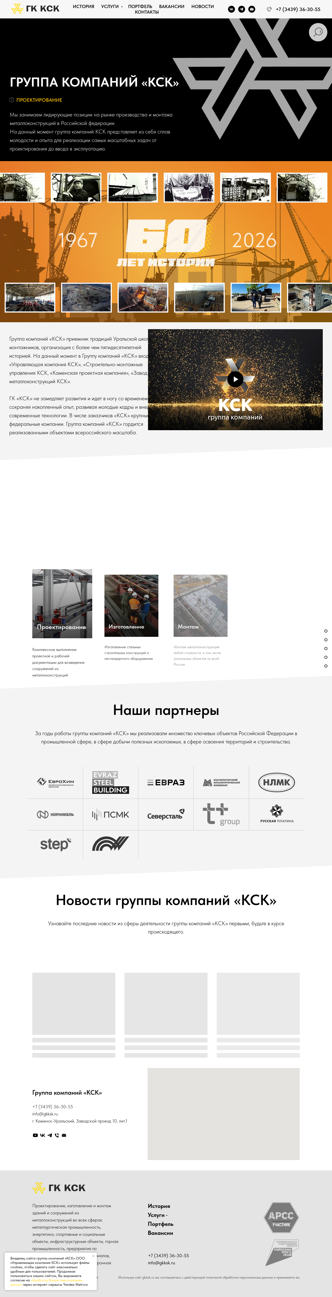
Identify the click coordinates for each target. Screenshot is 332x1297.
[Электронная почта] (251, 9)
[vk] (231, 9)
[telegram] (241, 9)
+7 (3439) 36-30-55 (52, 1106)
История (83, 6)
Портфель (140, 6)
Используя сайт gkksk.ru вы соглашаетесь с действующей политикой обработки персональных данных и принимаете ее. (209, 1277)
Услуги (110, 6)
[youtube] (35, 1135)
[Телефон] (57, 1135)
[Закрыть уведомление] (93, 1256)
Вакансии (171, 6)
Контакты (147, 12)
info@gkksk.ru (45, 1114)
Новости (202, 6)
